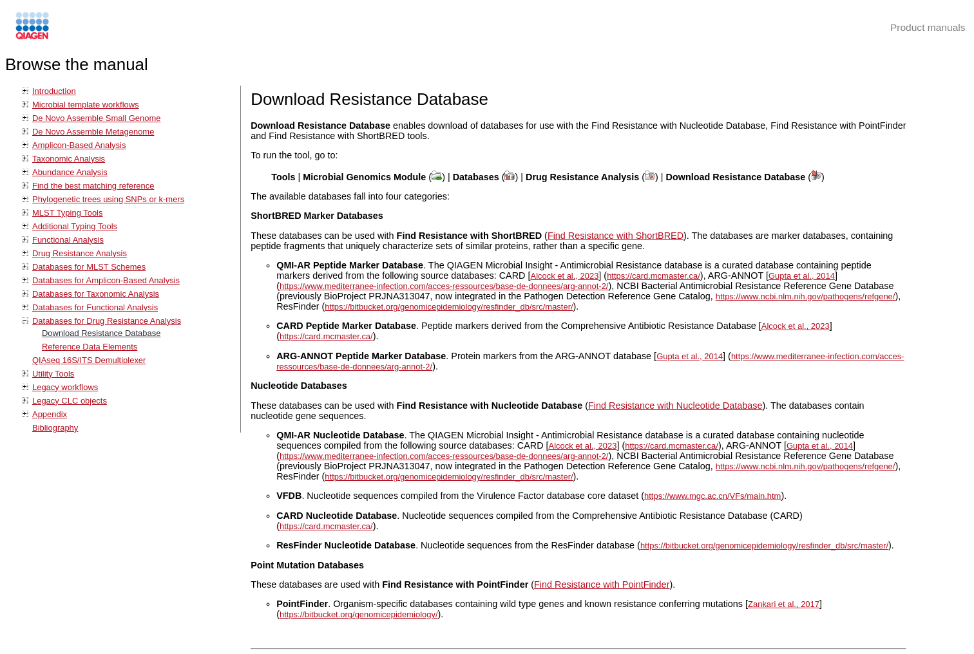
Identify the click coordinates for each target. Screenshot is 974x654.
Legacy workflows (65, 387)
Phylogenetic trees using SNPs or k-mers (108, 199)
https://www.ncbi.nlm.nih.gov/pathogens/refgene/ (805, 296)
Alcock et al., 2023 (565, 276)
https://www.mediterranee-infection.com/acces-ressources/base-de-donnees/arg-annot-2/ (444, 286)
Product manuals (928, 27)
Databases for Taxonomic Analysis (95, 294)
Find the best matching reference (93, 186)
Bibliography (55, 428)
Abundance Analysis (70, 172)
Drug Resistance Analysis (79, 253)
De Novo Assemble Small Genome (96, 118)
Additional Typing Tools (74, 226)
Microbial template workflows (85, 104)
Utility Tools (53, 373)
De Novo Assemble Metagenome (93, 131)
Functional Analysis (68, 240)
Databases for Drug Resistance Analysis (106, 321)
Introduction (54, 91)
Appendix (49, 414)
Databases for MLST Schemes (89, 267)
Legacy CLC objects (69, 401)
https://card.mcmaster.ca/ (653, 276)
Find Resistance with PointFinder (601, 584)
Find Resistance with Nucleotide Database (675, 405)
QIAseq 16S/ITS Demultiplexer (89, 360)
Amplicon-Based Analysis (79, 145)
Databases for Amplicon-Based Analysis (106, 280)
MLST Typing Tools (67, 213)
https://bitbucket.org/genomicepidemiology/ (359, 614)
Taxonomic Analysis (68, 159)
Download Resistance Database (101, 333)
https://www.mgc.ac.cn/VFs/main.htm (712, 496)
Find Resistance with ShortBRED (615, 235)
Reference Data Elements (89, 346)
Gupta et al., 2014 (802, 276)
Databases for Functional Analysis (95, 307)
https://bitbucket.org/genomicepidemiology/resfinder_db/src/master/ (449, 307)
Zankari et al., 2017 (783, 604)
